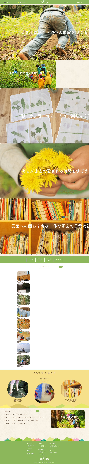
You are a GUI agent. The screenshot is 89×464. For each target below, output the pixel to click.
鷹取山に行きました (20, 366)
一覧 (61, 266)
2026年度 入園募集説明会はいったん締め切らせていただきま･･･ (28, 417)
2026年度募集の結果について (19, 414)
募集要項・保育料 (53, 452)
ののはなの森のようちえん (55, 446)
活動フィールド (42, 451)
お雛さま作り (19, 342)
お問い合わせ (80, 2)
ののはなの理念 (53, 445)
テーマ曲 (51, 448)
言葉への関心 (42, 454)
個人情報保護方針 (30, 453)
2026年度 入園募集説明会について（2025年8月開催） (25, 420)
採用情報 (30, 448)
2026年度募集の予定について (19, 423)
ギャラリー (8, 2)
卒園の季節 (19, 306)
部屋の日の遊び (20, 330)
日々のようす (42, 445)
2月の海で (19, 354)
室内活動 (41, 452)
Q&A (29, 446)
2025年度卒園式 (20, 294)
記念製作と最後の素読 (21, 318)
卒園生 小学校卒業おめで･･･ (22, 282)
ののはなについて (31, 445)
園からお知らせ (42, 446)
